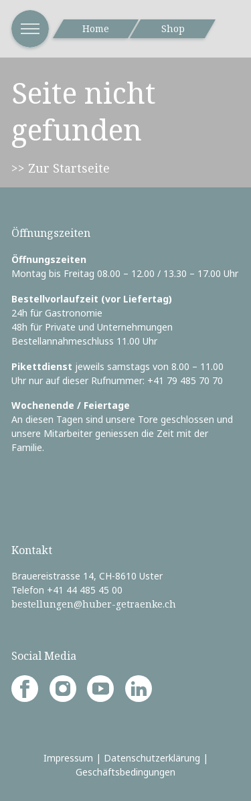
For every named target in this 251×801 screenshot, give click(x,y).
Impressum (68, 757)
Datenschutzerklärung (152, 757)
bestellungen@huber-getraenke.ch (93, 604)
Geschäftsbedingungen (125, 772)
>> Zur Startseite (60, 168)
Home (95, 28)
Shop (173, 28)
